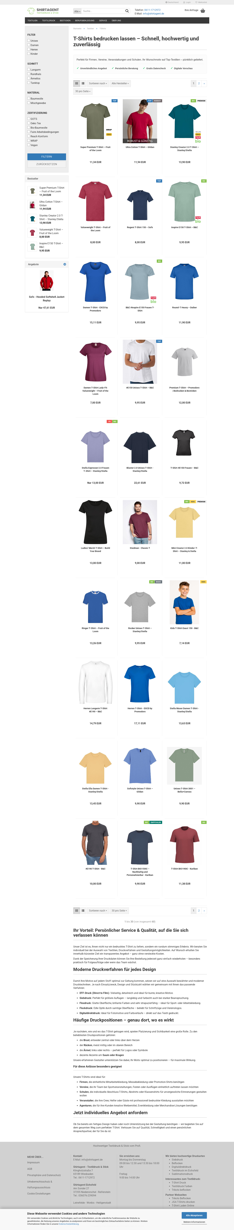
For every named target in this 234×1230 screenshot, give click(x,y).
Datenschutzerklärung (69, 1224)
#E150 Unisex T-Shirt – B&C (140, 387)
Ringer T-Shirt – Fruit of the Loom (95, 630)
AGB (29, 1168)
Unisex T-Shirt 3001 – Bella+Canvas (184, 790)
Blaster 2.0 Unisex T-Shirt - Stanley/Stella (140, 469)
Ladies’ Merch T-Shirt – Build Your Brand (95, 549)
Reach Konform (37, 136)
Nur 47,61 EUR (46, 307)
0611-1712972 (152, 9)
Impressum (33, 1162)
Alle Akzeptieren (194, 1215)
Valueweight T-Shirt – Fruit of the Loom (95, 229)
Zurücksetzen (46, 164)
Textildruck (48, 20)
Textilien (32, 20)
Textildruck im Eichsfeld (185, 1170)
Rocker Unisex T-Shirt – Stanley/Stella (140, 630)
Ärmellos (33, 78)
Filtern (46, 156)
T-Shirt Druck (179, 1182)
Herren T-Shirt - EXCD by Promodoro (140, 710)
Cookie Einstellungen (38, 1193)
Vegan (32, 145)
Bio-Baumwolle (37, 127)
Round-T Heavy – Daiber (184, 307)
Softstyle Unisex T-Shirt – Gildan (140, 790)
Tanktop (33, 82)
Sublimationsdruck (182, 1173)
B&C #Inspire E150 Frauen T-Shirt (140, 309)
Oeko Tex (34, 123)
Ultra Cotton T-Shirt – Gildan (140, 147)
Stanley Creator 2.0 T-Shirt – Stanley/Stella (184, 149)
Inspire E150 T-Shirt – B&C (184, 227)
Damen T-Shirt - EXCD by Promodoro (95, 309)
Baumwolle (35, 98)
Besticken (65, 20)
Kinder (32, 53)
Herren (32, 49)
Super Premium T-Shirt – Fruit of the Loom (95, 149)
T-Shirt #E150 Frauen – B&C (184, 468)
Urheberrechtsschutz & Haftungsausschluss (39, 1184)
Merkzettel (201, 2)
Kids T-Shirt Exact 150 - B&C (184, 628)
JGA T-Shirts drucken (183, 1201)
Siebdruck (177, 1159)
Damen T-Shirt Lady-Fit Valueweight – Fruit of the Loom (95, 390)
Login (187, 2)
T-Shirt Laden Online (183, 1205)
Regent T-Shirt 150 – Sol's (140, 227)
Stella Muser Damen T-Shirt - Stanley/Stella (184, 710)
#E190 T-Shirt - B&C (95, 868)
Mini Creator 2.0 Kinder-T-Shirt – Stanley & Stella (184, 549)
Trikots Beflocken (181, 1198)
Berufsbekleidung (84, 20)
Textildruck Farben (182, 1186)
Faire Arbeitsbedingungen (43, 131)
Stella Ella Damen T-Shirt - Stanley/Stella (95, 790)
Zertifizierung (37, 112)
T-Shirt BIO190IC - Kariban (184, 868)
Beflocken (177, 1163)
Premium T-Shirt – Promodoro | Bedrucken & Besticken (184, 389)
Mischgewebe (36, 103)
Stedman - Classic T (140, 548)
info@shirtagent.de (153, 13)
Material (33, 92)
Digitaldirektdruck (181, 1166)
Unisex (32, 40)
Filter (31, 34)
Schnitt (32, 63)
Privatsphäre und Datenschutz (44, 1175)
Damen (33, 45)
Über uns (116, 20)
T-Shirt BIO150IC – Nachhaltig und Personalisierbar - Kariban (140, 871)
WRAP (32, 140)
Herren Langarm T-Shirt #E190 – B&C (95, 710)
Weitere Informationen (194, 1222)
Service (103, 20)
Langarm (34, 69)
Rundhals (34, 74)
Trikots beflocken (181, 1189)
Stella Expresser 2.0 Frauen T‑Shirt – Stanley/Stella (95, 469)
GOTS (32, 118)
